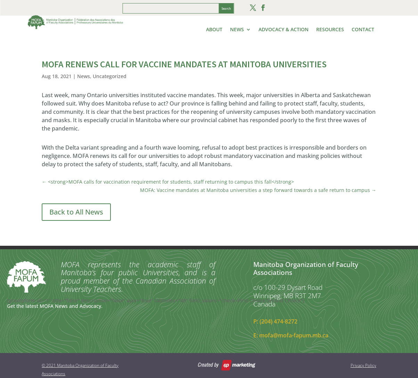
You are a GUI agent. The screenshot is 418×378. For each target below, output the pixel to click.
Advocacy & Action (284, 30)
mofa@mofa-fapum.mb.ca (293, 335)
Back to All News (76, 212)
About (214, 30)
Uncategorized (109, 76)
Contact (363, 30)
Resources (330, 30)
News (237, 30)
